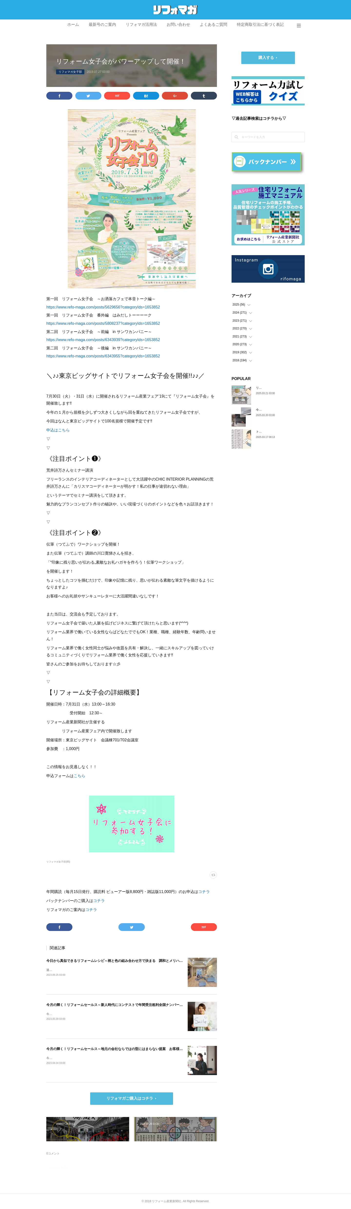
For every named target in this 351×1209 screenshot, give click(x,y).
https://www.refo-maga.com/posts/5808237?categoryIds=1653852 (103, 323)
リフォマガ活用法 (141, 24)
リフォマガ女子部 (70, 72)
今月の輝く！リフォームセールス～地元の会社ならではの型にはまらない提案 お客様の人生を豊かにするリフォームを (138, 1049)
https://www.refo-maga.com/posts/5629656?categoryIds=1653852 (103, 307)
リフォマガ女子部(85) (58, 861)
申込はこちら (58, 430)
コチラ (204, 892)
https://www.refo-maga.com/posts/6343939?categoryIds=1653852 (103, 340)
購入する (266, 58)
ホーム (73, 24)
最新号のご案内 (102, 24)
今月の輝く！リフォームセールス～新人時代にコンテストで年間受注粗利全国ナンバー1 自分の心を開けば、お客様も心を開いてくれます (153, 1005)
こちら (79, 776)
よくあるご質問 (213, 24)
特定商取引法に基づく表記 (260, 24)
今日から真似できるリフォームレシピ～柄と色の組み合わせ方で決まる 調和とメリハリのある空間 (123, 961)
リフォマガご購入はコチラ (129, 1098)
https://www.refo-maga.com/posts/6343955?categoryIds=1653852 (103, 356)
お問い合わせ (178, 24)
